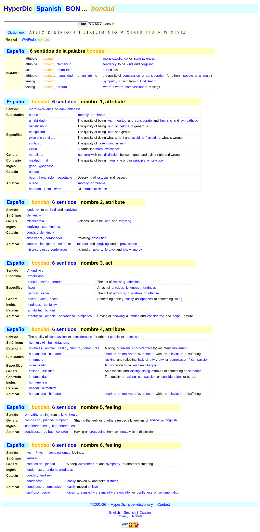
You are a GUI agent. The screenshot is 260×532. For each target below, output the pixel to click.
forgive (110, 249)
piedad (48, 420)
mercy (137, 249)
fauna (87, 348)
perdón (33, 293)
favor (31, 287)
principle (139, 160)
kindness (55, 226)
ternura (62, 87)
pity (152, 359)
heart (151, 81)
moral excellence (115, 58)
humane (166, 120)
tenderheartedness (59, 469)
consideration (155, 75)
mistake (136, 293)
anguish (171, 420)
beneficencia (38, 126)
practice (157, 160)
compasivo (53, 486)
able (96, 249)
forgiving (147, 64)
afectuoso (35, 316)
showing (119, 282)
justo (47, 189)
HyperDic (18, 8)
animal (50, 348)
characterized (142, 348)
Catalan (145, 513)
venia (45, 293)
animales (35, 348)
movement (179, 348)
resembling (106, 143)
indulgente (47, 244)
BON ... (76, 8)
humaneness (38, 382)
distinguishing (140, 371)
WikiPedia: (35, 39)
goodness (46, 166)
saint (122, 143)
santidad (35, 143)
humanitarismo (86, 75)
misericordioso (36, 249)
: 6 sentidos (54, 101)
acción (32, 299)
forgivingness (36, 226)
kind (130, 64)
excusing (119, 293)
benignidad (37, 132)
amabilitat (35, 310)
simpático (85, 316)
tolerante (64, 244)
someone (195, 371)
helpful (124, 126)
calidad (34, 371)
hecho (54, 299)
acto (43, 299)
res (97, 348)
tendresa (45, 475)
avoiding (138, 137)
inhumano (36, 359)
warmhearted (116, 120)
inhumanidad (38, 376)
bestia (62, 348)
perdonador (54, 238)
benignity (50, 304)
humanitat (49, 388)
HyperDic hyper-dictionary (132, 505)
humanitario (37, 354)
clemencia (64, 64)
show (127, 249)
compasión (32, 420)
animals (204, 75)
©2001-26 (98, 505)
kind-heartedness (63, 426)
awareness (86, 464)
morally (83, 115)
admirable (98, 115)
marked (110, 354)
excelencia (36, 137)
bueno (33, 115)
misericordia (35, 221)
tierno (46, 492)
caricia (32, 282)
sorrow (154, 420)
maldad (34, 160)
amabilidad (64, 70)
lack (141, 359)
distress (112, 481)
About (109, 24)
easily (71, 481)
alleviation (176, 354)
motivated (129, 354)
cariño (44, 282)
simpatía (62, 420)
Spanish (49, 8)
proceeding (97, 432)
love (95, 486)
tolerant (82, 244)
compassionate (136, 87)
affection (133, 282)
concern (84, 154)
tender (134, 316)
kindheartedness (36, 426)
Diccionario (16, 32)
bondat (34, 172)
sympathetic (189, 120)
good (32, 166)
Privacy (123, 516)
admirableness (144, 58)
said (177, 299)
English (114, 513)
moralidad (36, 154)
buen (32, 177)
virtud (51, 137)
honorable (46, 177)
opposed (146, 299)
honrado (35, 189)
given (71, 492)
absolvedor (34, 238)
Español (16, 51)
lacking (110, 359)
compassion (131, 75)
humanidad (65, 75)
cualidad (48, 371)
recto (57, 189)
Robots (137, 516)
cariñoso (32, 492)
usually (129, 299)
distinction (111, 154)
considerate (143, 120)
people (188, 75)
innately (125, 432)
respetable (64, 177)
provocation (128, 244)
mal (45, 160)
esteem (102, 177)
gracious (118, 287)
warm (107, 87)
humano (55, 354)
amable (31, 244)
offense (153, 293)
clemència (46, 232)
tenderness (34, 469)
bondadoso (67, 316)
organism (123, 348)
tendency (110, 64)
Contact (163, 505)
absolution (99, 238)
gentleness (144, 492)
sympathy (110, 81)
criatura (74, 348)
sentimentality (168, 492)
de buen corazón (56, 432)
